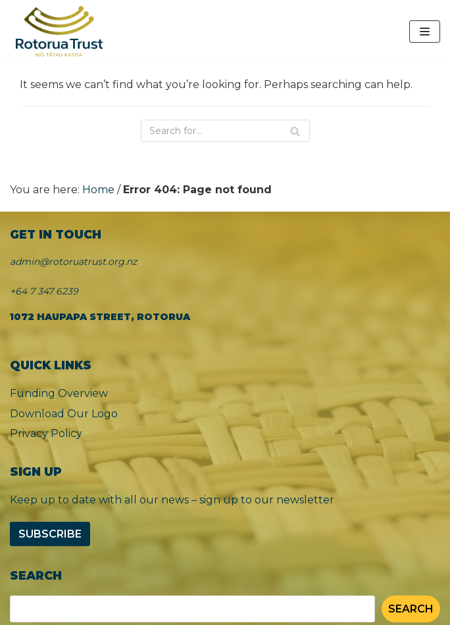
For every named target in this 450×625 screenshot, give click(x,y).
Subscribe (50, 534)
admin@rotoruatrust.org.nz (73, 261)
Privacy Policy (46, 433)
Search (411, 609)
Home (98, 189)
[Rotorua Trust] (59, 31)
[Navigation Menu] (424, 31)
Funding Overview (59, 393)
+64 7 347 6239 (44, 291)
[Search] (225, 131)
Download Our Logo (64, 413)
